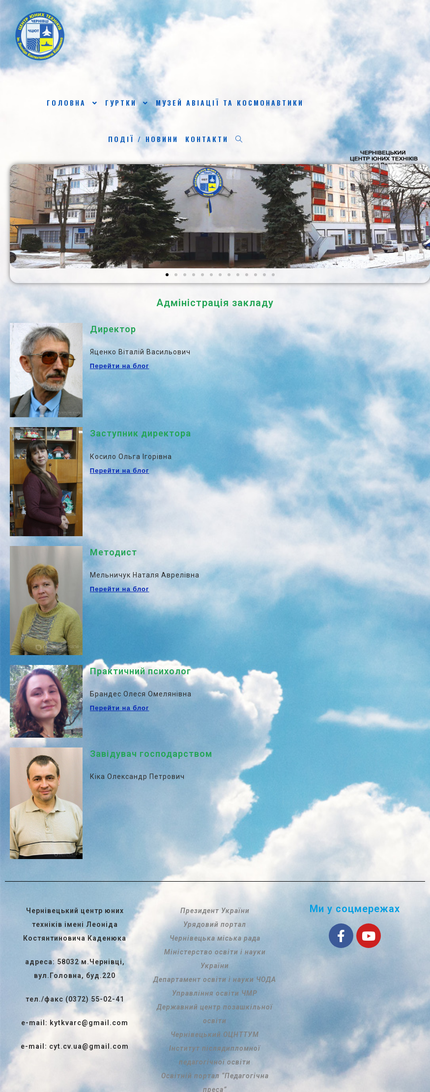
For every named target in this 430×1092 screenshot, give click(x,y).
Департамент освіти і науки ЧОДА (214, 979)
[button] (167, 274)
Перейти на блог (119, 366)
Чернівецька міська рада (215, 938)
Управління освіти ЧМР (215, 993)
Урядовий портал (214, 924)
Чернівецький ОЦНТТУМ (215, 1034)
